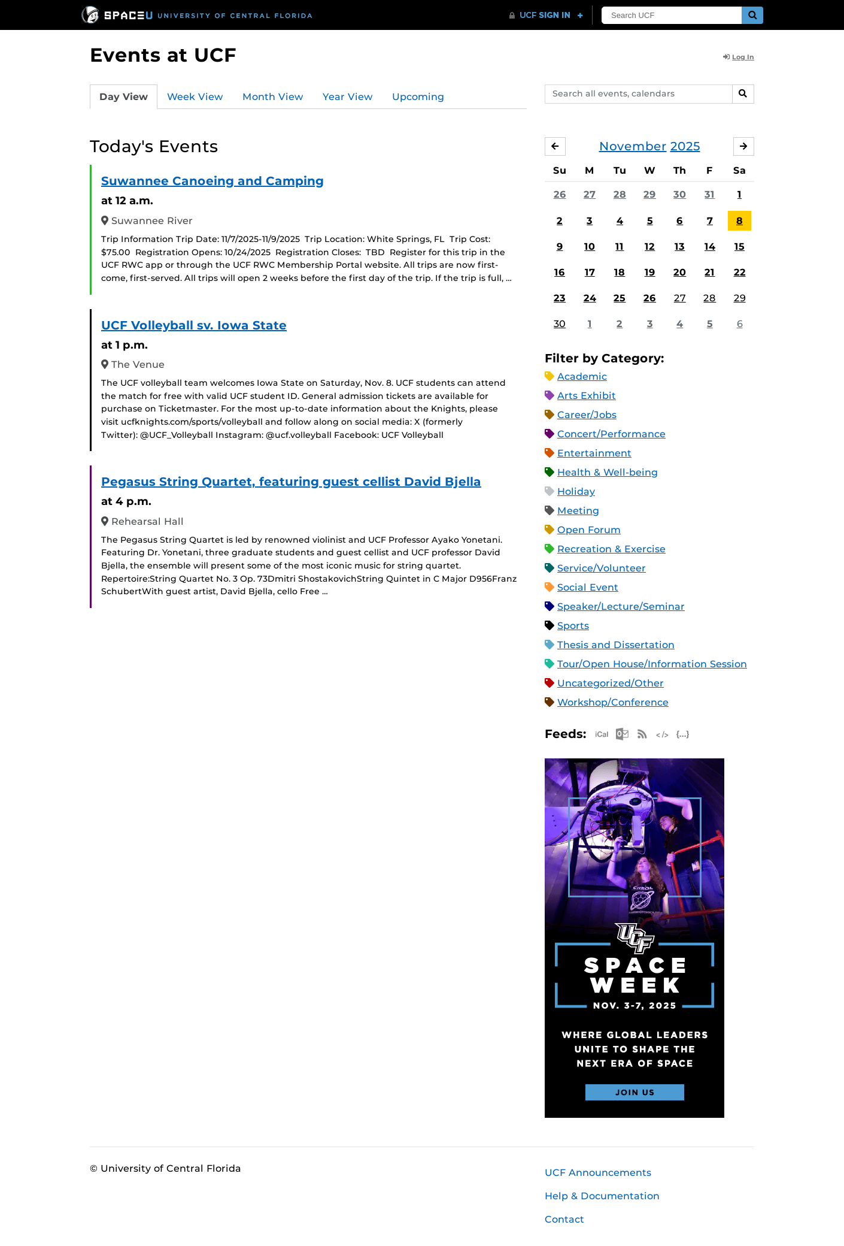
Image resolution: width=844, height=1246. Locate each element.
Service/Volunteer (601, 568)
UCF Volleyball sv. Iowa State (194, 325)
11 (619, 246)
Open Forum (589, 530)
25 (620, 298)
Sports (573, 625)
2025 (685, 146)
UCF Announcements (598, 1172)
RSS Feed (642, 734)
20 (679, 272)
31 (710, 194)
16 (559, 272)
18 (619, 272)
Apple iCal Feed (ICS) (601, 734)
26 (560, 194)
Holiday (576, 491)
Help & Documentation (602, 1196)
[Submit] (752, 15)
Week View (195, 96)
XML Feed (662, 734)
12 (650, 246)
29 (649, 194)
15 (739, 246)
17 (590, 272)
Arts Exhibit (586, 395)
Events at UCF (163, 54)
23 (560, 298)
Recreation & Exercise (611, 549)
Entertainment (594, 453)
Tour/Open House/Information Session (652, 664)
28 (620, 194)
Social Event (587, 587)
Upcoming (418, 96)
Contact (564, 1219)
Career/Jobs (587, 415)
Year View (348, 96)
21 (710, 272)
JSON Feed (683, 734)
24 (590, 298)
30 (679, 194)
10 (589, 246)
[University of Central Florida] (197, 14)
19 (650, 272)
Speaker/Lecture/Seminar (621, 606)
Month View (272, 96)
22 (740, 272)
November (633, 146)
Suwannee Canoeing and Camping (212, 181)
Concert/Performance (611, 434)
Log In (738, 57)
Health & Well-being (607, 472)
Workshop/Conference (613, 702)
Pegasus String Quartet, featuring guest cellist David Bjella (291, 481)
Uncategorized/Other (610, 683)
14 (710, 246)
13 (680, 246)
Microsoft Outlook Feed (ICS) (622, 734)
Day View (123, 96)
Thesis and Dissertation (616, 645)
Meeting (578, 510)
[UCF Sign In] (546, 15)
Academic (582, 376)
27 (590, 194)
